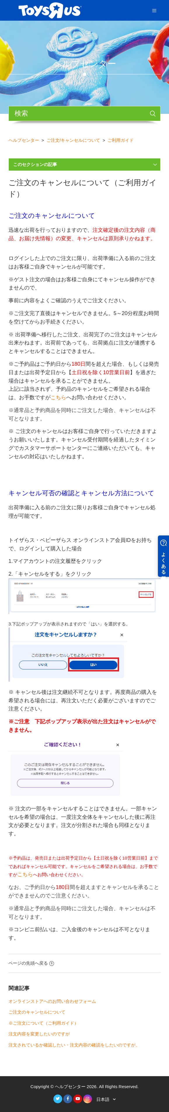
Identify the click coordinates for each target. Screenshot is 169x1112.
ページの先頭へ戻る (31, 963)
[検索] (84, 113)
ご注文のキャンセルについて (36, 1012)
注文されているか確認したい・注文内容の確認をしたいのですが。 (74, 1044)
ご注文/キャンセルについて (73, 140)
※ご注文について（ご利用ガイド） (43, 1023)
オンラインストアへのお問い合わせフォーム (52, 1001)
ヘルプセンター (23, 140)
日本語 (103, 1099)
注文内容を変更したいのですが (39, 1033)
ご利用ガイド (120, 140)
